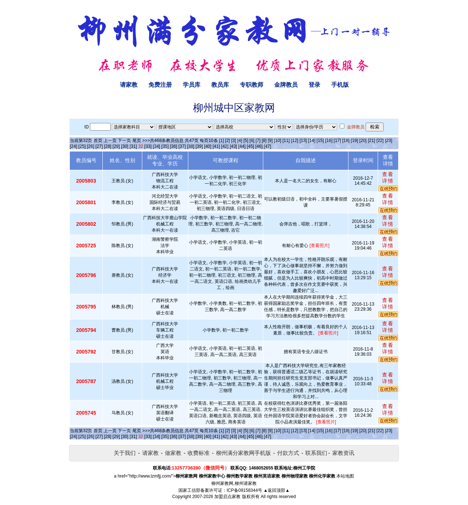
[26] (90, 146)
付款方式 (288, 453)
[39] (199, 146)
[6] (251, 140)
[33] (148, 146)
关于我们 (125, 453)
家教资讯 (343, 453)
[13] (303, 140)
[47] (267, 146)
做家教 (173, 453)
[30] (124, 146)
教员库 (220, 85)
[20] (363, 140)
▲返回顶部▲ (276, 490)
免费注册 (160, 85)
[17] (337, 140)
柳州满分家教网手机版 (243, 453)
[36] (173, 146)
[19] (354, 140)
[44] (242, 146)
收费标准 (199, 453)
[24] (73, 146)
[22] (380, 140)
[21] (371, 140)
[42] (225, 146)
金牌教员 (286, 85)
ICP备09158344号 (244, 490)
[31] (133, 146)
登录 (314, 85)
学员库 (191, 85)
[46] (259, 146)
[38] (190, 146)
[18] (346, 140)
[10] (277, 140)
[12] (294, 140)
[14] (312, 140)
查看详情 (388, 177)
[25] (82, 146)
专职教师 (251, 85)
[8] (264, 140)
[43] (233, 146)
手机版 (340, 85)
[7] (258, 140)
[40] (207, 146)
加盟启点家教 (227, 496)
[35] (165, 146)
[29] (116, 146)
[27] (99, 146)
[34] (156, 146)
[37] (182, 146)
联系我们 (316, 453)
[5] (246, 140)
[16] (328, 140)
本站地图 (345, 476)
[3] (233, 140)
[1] (221, 140)
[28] (107, 146)
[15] (320, 140)
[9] (270, 140)
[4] (239, 140)
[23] (388, 140)
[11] (286, 140)
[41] (216, 146)
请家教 (128, 85)
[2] (227, 140)
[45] (250, 146)
